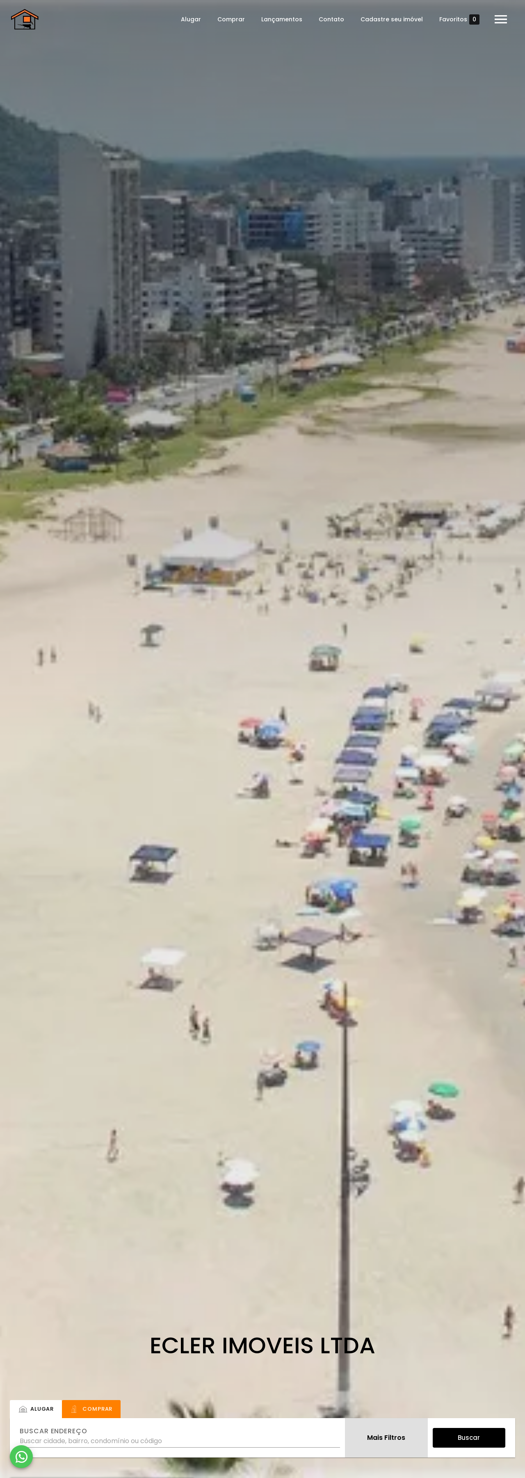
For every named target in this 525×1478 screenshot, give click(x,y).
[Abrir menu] (498, 19)
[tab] (36, 1409)
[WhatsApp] (21, 1456)
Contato (328, 19)
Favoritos (456, 19)
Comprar (228, 19)
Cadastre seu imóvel (389, 19)
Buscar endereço (53, 1431)
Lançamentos (278, 19)
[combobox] (180, 1438)
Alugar (188, 19)
